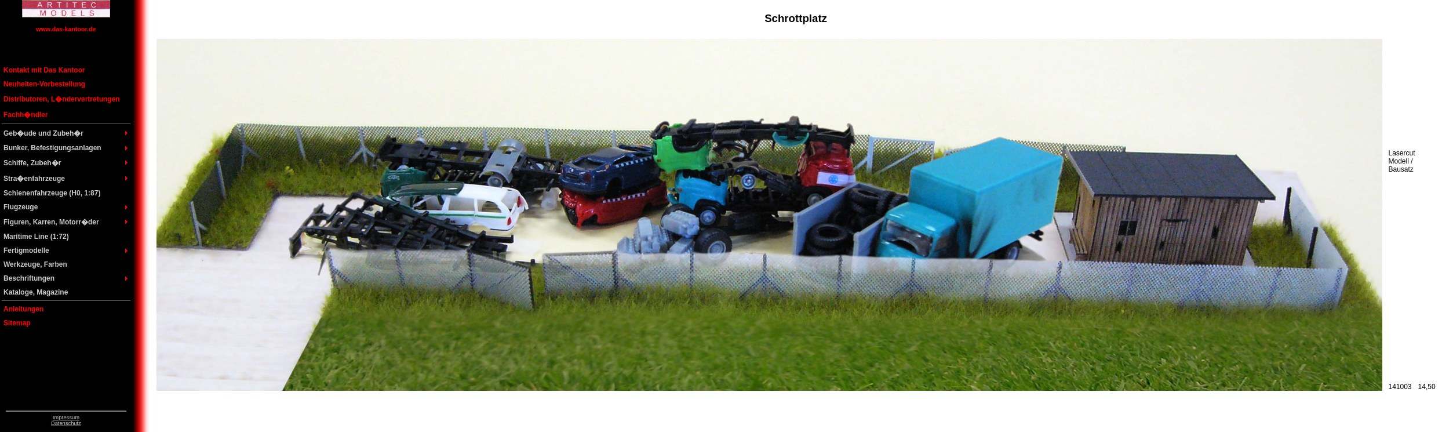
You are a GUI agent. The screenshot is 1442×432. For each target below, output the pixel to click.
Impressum (66, 417)
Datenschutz (66, 423)
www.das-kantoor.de (66, 29)
